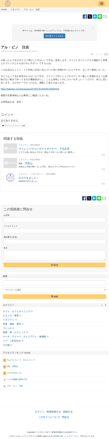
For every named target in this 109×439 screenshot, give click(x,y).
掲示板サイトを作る (54, 36)
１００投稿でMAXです (17, 379)
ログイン (40, 411)
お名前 (7, 215)
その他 (6, 345)
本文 (6, 248)
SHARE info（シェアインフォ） (66, 436)
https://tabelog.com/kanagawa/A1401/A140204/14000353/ (30, 89)
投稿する (68, 411)
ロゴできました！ (28, 178)
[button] (106, 54)
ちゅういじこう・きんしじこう (21, 360)
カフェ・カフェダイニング (16, 311)
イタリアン (8, 320)
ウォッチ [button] (99, 54)
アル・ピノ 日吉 (15, 386)
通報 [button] (92, 54)
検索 (54, 296)
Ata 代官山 (25, 163)
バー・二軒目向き (12, 341)
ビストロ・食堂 (11, 315)
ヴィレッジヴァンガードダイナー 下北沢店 (44, 148)
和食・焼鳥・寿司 (12, 324)
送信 (54, 265)
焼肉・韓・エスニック (14, 332)
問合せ (65, 417)
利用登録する (54, 411)
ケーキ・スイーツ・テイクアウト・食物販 (24, 336)
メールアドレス (10, 226)
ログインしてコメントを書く (14, 126)
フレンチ (7, 328)
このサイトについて (49, 417)
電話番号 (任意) (10, 237)
